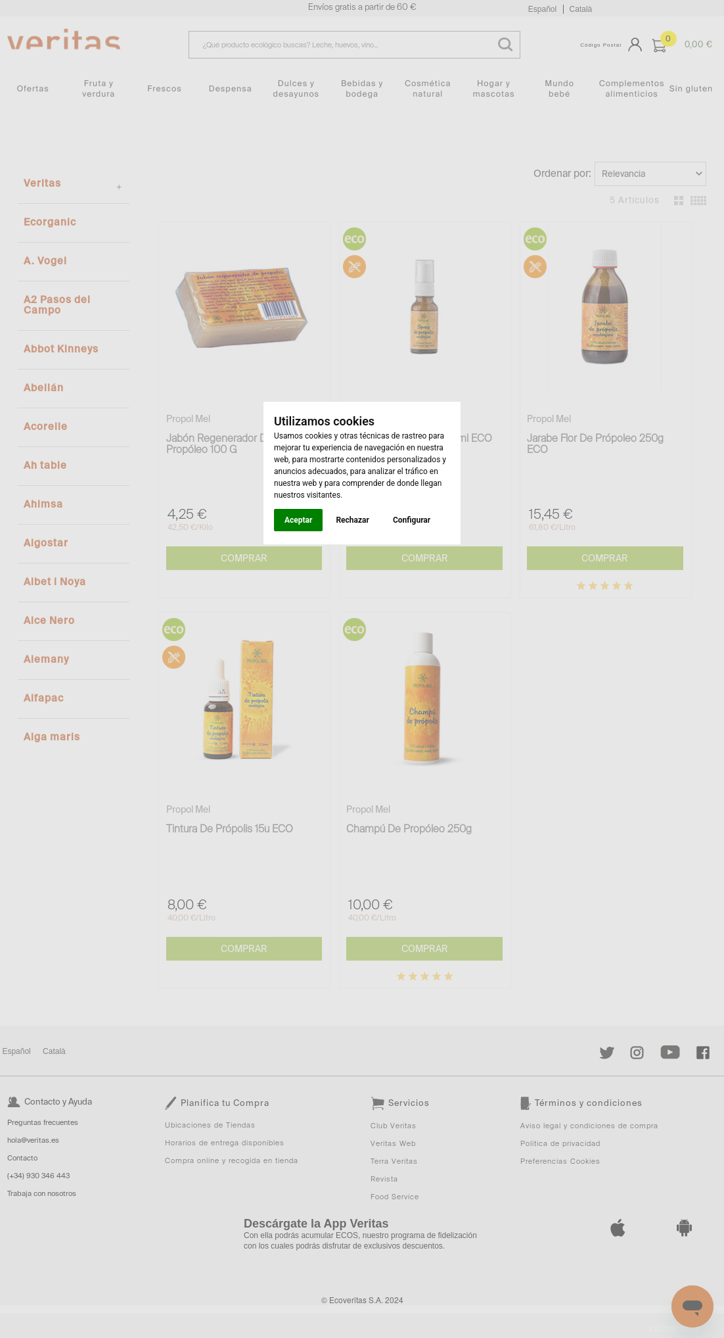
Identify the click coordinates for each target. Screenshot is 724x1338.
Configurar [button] (411, 520)
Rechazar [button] (352, 520)
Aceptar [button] (298, 520)
